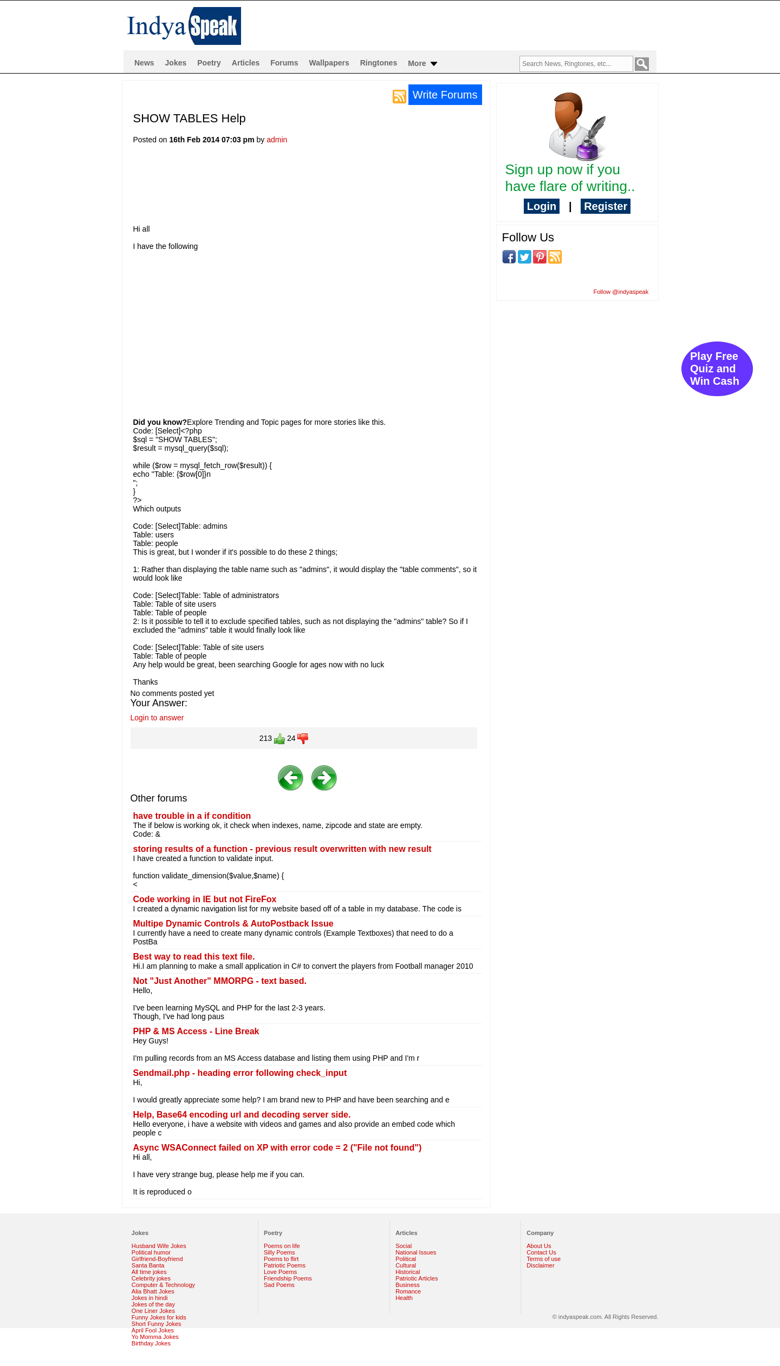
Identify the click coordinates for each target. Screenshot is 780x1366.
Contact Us (541, 1252)
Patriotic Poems (285, 1265)
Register (605, 206)
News (144, 62)
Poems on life (282, 1246)
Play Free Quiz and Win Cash (714, 368)
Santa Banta (148, 1265)
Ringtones (378, 62)
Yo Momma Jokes (155, 1337)
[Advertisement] (330, 187)
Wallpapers (329, 62)
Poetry (209, 62)
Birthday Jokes (151, 1343)
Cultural (405, 1265)
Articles (245, 62)
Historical (407, 1272)
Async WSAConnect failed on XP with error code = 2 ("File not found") (277, 1147)
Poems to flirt (281, 1259)
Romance (408, 1291)
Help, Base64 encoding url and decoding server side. (242, 1114)
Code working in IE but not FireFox (205, 899)
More (423, 63)
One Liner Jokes (153, 1311)
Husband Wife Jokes (159, 1246)
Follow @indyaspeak (621, 291)
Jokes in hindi (150, 1298)
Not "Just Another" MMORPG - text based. (220, 981)
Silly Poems (279, 1252)
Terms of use (543, 1259)
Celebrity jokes (151, 1278)
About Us (538, 1246)
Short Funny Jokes (156, 1324)
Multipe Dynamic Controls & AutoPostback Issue (233, 923)
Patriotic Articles (416, 1278)
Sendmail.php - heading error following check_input (240, 1073)
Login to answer (157, 717)
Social (403, 1246)
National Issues (415, 1252)
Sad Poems (279, 1285)
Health (404, 1298)
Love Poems (280, 1272)
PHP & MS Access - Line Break (196, 1031)
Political (405, 1259)
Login (541, 206)
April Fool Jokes (153, 1330)
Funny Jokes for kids (159, 1317)
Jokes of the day (153, 1304)
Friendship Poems (288, 1278)
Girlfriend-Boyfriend (157, 1259)
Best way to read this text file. (194, 956)
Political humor (151, 1252)
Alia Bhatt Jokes (153, 1291)
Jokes (176, 62)
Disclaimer (540, 1265)
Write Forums (445, 95)
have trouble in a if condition (192, 815)
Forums (284, 62)
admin (276, 139)
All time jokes (149, 1272)
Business (407, 1285)
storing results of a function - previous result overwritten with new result (282, 848)
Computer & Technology (163, 1285)
